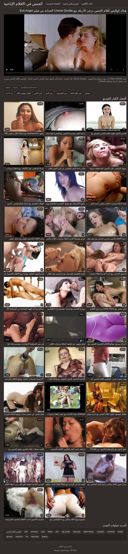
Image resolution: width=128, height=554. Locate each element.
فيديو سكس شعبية (69, 4)
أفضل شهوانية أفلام (22, 93)
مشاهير (86, 93)
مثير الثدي (48, 93)
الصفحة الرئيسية (52, 4)
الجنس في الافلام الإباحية (22, 4)
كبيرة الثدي (37, 93)
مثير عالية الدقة (74, 93)
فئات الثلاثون (85, 4)
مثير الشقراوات (60, 93)
